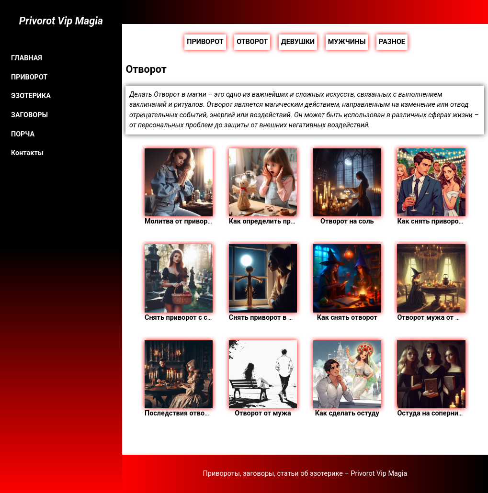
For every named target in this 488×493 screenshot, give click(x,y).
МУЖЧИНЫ (347, 42)
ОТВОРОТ (252, 42)
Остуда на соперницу (431, 378)
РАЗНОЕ (392, 42)
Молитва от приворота (181, 186)
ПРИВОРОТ (29, 77)
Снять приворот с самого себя (194, 282)
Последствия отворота (182, 378)
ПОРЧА (22, 134)
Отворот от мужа (263, 378)
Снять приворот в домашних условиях (291, 282)
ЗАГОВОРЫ (29, 115)
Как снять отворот (347, 282)
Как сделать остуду (347, 378)
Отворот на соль (347, 186)
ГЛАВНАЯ (26, 58)
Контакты (27, 153)
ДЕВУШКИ (298, 42)
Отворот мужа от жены (435, 282)
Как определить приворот (271, 186)
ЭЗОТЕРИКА (31, 96)
